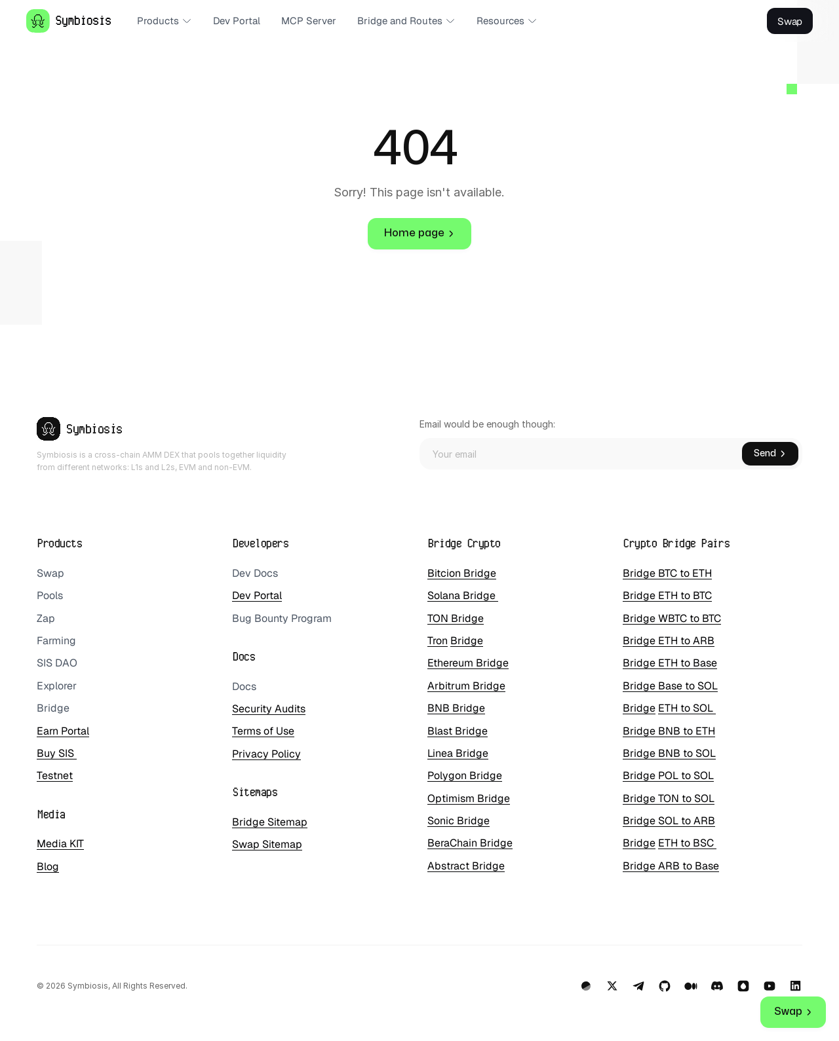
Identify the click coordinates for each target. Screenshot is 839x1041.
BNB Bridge (456, 708)
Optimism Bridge (468, 798)
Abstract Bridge (466, 866)
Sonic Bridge (458, 821)
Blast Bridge (457, 731)
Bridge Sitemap (269, 822)
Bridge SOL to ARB (669, 821)
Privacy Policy (266, 754)
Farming (56, 641)
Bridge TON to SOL (668, 798)
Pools (50, 595)
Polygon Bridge (464, 775)
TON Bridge (455, 618)
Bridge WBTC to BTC (672, 618)
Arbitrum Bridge (466, 686)
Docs (244, 686)
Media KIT (60, 843)
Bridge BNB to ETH (669, 731)
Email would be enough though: (487, 423)
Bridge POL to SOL (668, 775)
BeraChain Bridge (470, 843)
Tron (437, 641)
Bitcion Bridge (461, 573)
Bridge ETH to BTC (667, 595)
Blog (48, 866)
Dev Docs (255, 573)
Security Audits (268, 709)
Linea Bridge (457, 753)
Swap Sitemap (267, 844)
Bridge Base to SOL (670, 686)
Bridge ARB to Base (671, 866)
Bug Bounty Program (282, 618)
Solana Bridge (462, 595)
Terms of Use (263, 731)
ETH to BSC (687, 843)
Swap (50, 573)
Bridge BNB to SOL (669, 753)
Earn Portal (63, 731)
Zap (46, 618)
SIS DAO (57, 663)
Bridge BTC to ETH (667, 573)
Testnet (55, 775)
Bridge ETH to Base (670, 663)
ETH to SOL (687, 708)
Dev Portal (257, 595)
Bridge (53, 708)
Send (770, 453)
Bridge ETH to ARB (668, 641)
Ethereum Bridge (468, 663)
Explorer (57, 686)
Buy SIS (57, 753)
